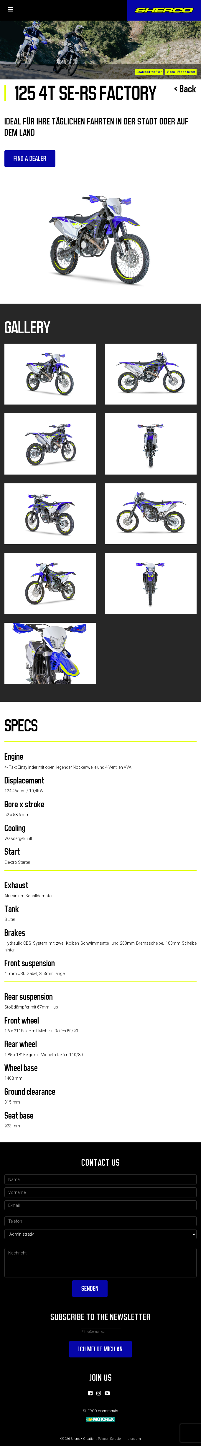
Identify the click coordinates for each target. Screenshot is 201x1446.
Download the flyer (149, 72)
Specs (21, 725)
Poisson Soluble (109, 1439)
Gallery (27, 327)
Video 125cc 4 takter (181, 72)
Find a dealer (30, 158)
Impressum (132, 1439)
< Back (185, 89)
